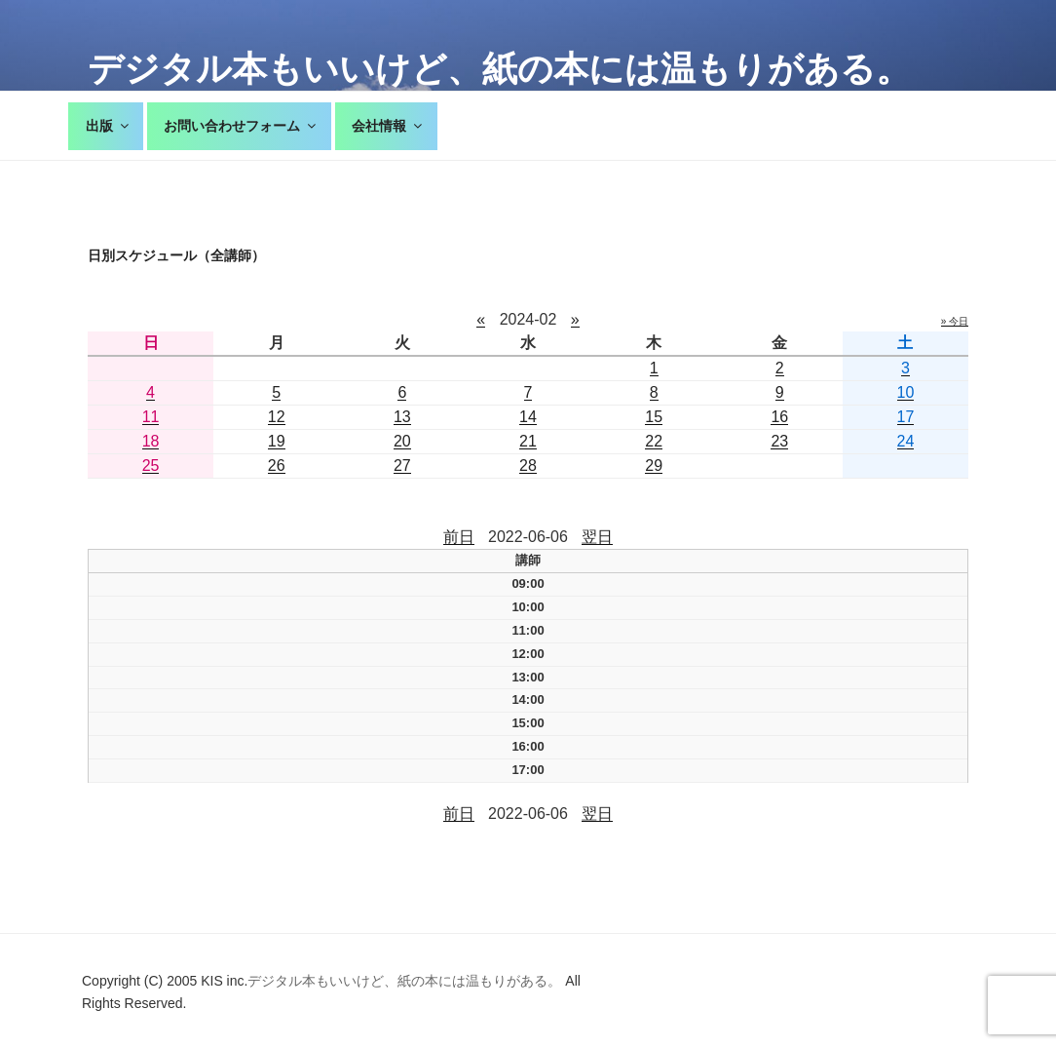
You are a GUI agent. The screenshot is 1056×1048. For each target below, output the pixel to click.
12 (276, 416)
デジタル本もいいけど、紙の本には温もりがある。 (499, 69)
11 (151, 416)
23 (779, 441)
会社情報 (388, 126)
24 (906, 441)
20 (402, 441)
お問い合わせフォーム (241, 126)
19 (276, 441)
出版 (109, 126)
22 (653, 441)
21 (528, 441)
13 (402, 416)
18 (151, 441)
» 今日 (954, 321)
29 (653, 465)
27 (402, 465)
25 (151, 465)
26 (276, 465)
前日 (458, 536)
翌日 (597, 536)
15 (653, 416)
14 (528, 416)
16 (779, 416)
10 (906, 392)
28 (528, 465)
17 (906, 416)
